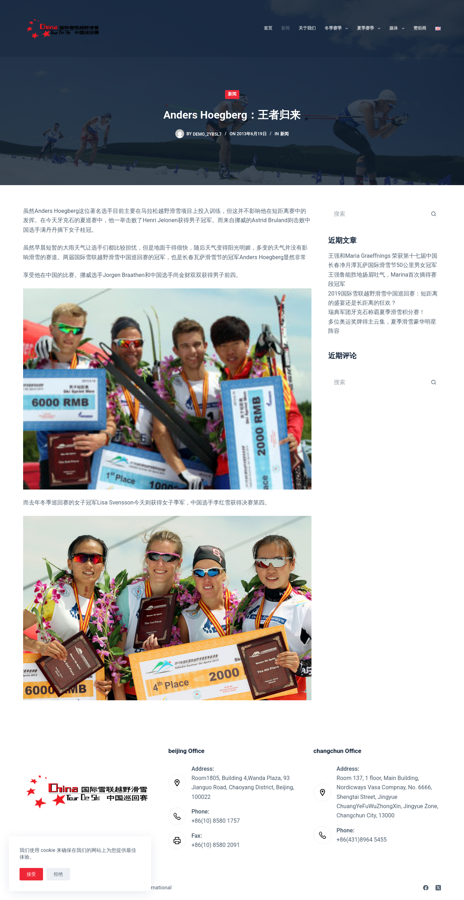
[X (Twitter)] (438, 887)
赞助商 (420, 28)
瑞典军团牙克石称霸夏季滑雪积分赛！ (376, 312)
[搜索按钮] (434, 213)
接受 (31, 874)
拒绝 (58, 874)
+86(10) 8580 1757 (215, 820)
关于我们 (307, 28)
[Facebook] (425, 887)
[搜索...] (377, 213)
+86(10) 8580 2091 (215, 845)
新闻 (285, 28)
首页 (268, 28)
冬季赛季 (338, 28)
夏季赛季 (370, 28)
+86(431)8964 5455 (362, 839)
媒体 (398, 28)
